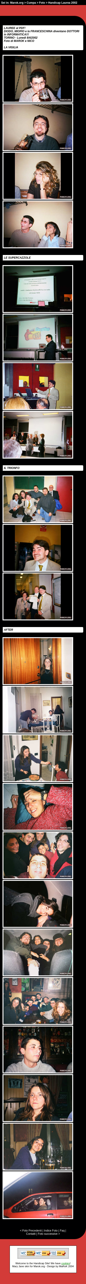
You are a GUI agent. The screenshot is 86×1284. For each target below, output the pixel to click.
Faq (62, 1230)
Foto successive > (49, 1233)
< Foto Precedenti (31, 1230)
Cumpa (31, 2)
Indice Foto (51, 1230)
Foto (42, 2)
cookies (65, 1263)
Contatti (31, 1233)
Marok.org (16, 2)
